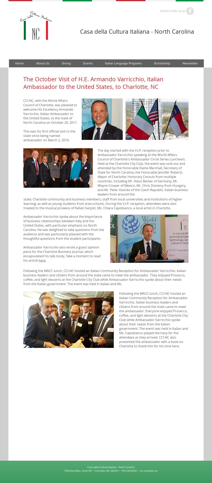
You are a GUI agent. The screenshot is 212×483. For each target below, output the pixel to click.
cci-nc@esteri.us (148, 470)
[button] (88, 63)
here (42, 260)
